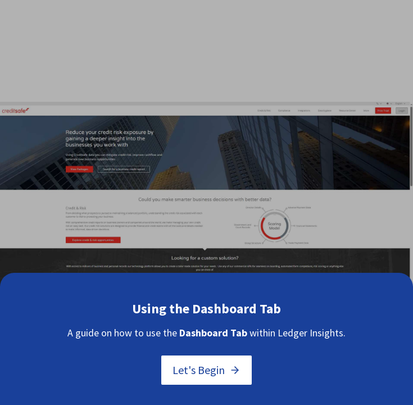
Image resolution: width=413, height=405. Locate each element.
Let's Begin (206, 370)
